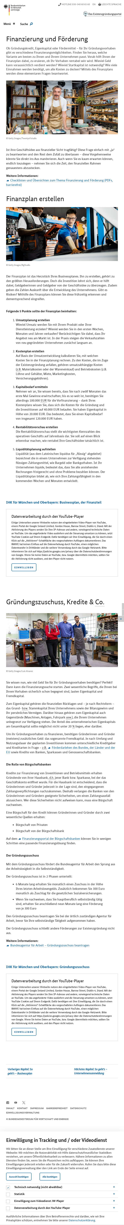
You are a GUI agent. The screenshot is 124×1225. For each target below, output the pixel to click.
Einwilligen (23, 567)
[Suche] (26, 23)
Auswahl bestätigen (19, 1176)
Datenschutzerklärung (82, 1220)
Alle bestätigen (49, 1176)
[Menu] (9, 23)
